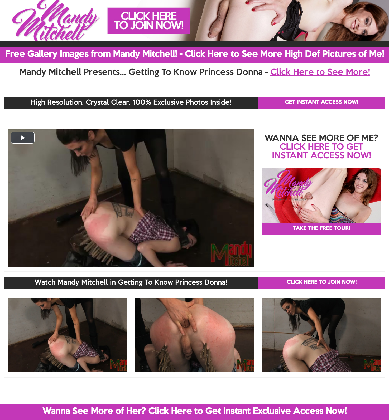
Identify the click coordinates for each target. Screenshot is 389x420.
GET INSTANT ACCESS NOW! (321, 102)
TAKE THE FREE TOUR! (321, 228)
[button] (23, 138)
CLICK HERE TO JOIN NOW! (322, 282)
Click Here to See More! (320, 72)
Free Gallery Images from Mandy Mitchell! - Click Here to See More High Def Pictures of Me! (194, 54)
